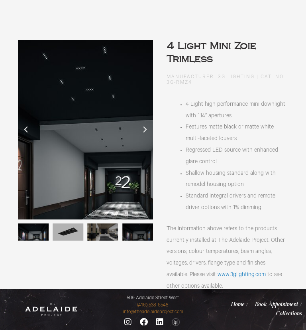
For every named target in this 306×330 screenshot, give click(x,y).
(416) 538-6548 (153, 305)
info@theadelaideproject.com (153, 312)
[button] (26, 130)
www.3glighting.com (242, 275)
